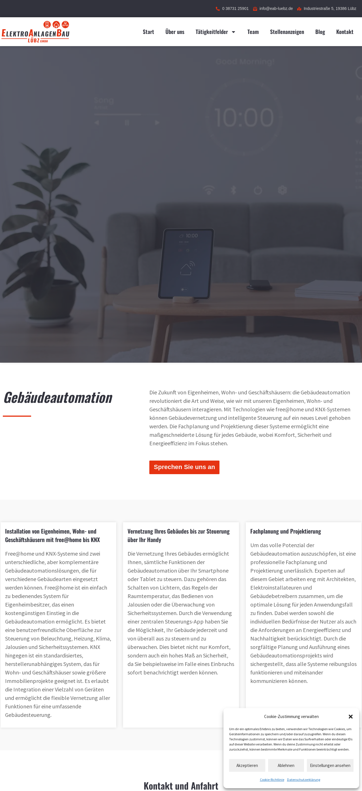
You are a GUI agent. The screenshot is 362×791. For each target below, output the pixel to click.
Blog (320, 31)
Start (148, 31)
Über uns (174, 31)
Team (253, 31)
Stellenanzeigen (287, 31)
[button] (351, 716)
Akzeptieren (247, 765)
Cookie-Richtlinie (272, 779)
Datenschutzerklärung (303, 779)
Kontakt (345, 31)
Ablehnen (286, 765)
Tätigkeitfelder (216, 31)
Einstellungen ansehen (330, 765)
